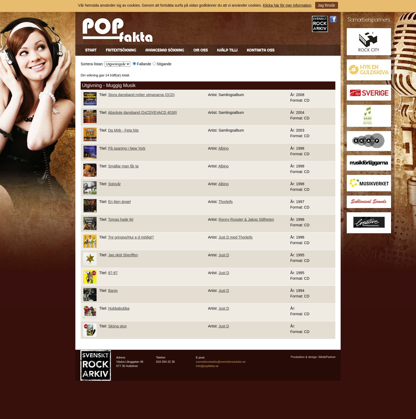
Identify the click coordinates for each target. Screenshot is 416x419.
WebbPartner (327, 356)
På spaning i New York (126, 148)
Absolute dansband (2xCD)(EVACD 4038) (142, 112)
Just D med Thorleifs (236, 237)
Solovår (114, 184)
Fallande (144, 64)
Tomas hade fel (120, 219)
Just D (224, 255)
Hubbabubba (118, 308)
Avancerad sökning (164, 50)
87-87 (113, 273)
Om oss (200, 50)
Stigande (164, 64)
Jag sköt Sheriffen (123, 255)
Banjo (113, 290)
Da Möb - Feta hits (123, 130)
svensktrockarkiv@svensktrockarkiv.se (221, 361)
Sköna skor (117, 326)
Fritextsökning (121, 50)
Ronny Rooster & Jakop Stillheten (246, 219)
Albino (223, 148)
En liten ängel (119, 202)
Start (91, 50)
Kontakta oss (260, 50)
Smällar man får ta (123, 166)
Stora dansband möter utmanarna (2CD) (141, 95)
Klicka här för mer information (287, 5)
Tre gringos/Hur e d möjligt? (131, 237)
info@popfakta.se (207, 366)
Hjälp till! (227, 50)
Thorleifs (225, 202)
